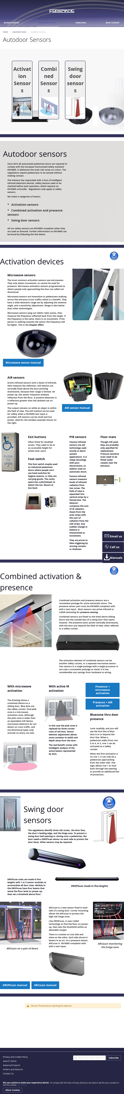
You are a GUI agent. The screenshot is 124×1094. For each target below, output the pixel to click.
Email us (113, 536)
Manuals (113, 557)
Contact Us (8, 1073)
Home (5, 32)
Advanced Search (11, 1065)
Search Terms (9, 1061)
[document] (62, 1087)
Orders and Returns (13, 1069)
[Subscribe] (113, 1057)
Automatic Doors (19, 32)
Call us (111, 547)
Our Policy (21, 1085)
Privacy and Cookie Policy (15, 1056)
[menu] (62, 23)
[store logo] (62, 11)
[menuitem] (12, 22)
